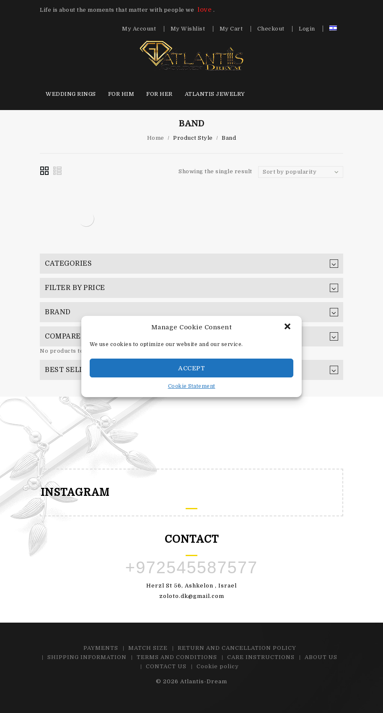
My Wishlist (188, 29)
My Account (139, 29)
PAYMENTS (100, 648)
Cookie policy (218, 666)
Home (155, 138)
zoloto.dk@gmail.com (191, 596)
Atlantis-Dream (203, 681)
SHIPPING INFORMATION (87, 657)
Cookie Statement (191, 386)
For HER (159, 94)
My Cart (231, 29)
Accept (191, 368)
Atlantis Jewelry (215, 94)
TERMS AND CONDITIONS (177, 657)
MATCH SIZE (148, 648)
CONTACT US (166, 666)
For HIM (121, 94)
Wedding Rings (71, 94)
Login (307, 29)
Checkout (271, 29)
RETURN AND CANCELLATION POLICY (237, 648)
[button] (288, 327)
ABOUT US (321, 657)
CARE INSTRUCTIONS (261, 657)
